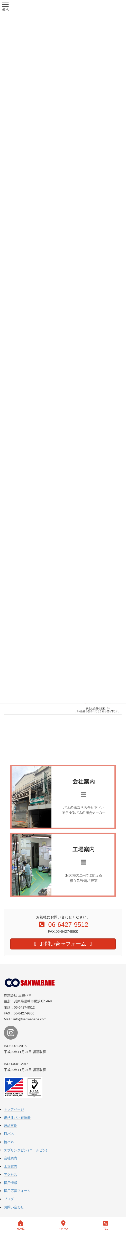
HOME (20, 1225)
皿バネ (9, 1134)
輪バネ (9, 1142)
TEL (105, 1225)
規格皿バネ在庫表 (17, 1117)
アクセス (10, 1174)
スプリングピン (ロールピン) (25, 1150)
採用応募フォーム (17, 1191)
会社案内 (10, 1158)
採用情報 (10, 1183)
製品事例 (10, 1125)
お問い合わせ (14, 1207)
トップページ (14, 1109)
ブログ (9, 1199)
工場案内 (10, 1166)
